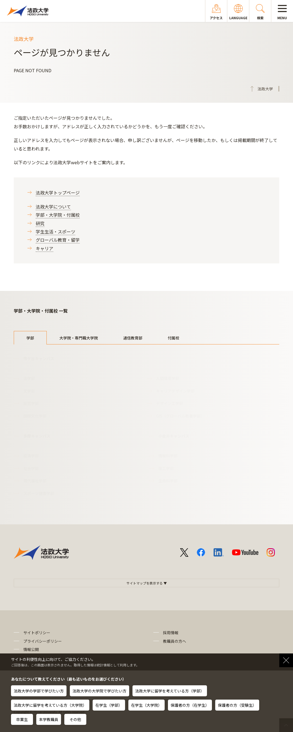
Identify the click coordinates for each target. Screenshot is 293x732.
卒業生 (22, 719)
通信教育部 (132, 338)
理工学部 (166, 468)
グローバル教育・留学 (58, 239)
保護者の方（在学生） (190, 705)
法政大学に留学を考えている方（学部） (169, 691)
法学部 (29, 378)
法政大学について (53, 206)
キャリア (44, 248)
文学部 (29, 391)
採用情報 (170, 632)
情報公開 (31, 649)
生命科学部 (168, 480)
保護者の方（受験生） (237, 705)
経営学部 (31, 403)
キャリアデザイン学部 (175, 391)
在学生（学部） (108, 705)
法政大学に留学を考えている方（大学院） (50, 705)
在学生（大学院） (146, 705)
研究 (40, 223)
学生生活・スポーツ (55, 231)
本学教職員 (48, 719)
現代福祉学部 (34, 480)
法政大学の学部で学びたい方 (39, 691)
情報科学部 (168, 455)
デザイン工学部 (169, 403)
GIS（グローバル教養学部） (180, 416)
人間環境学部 (167, 378)
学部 (30, 338)
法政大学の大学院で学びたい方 (99, 691)
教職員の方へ (174, 641)
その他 (75, 719)
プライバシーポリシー (42, 641)
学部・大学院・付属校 (58, 214)
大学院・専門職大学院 (78, 338)
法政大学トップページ (58, 192)
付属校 (173, 338)
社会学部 (31, 468)
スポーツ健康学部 (38, 493)
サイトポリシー (36, 632)
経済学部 (31, 455)
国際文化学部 (34, 416)
